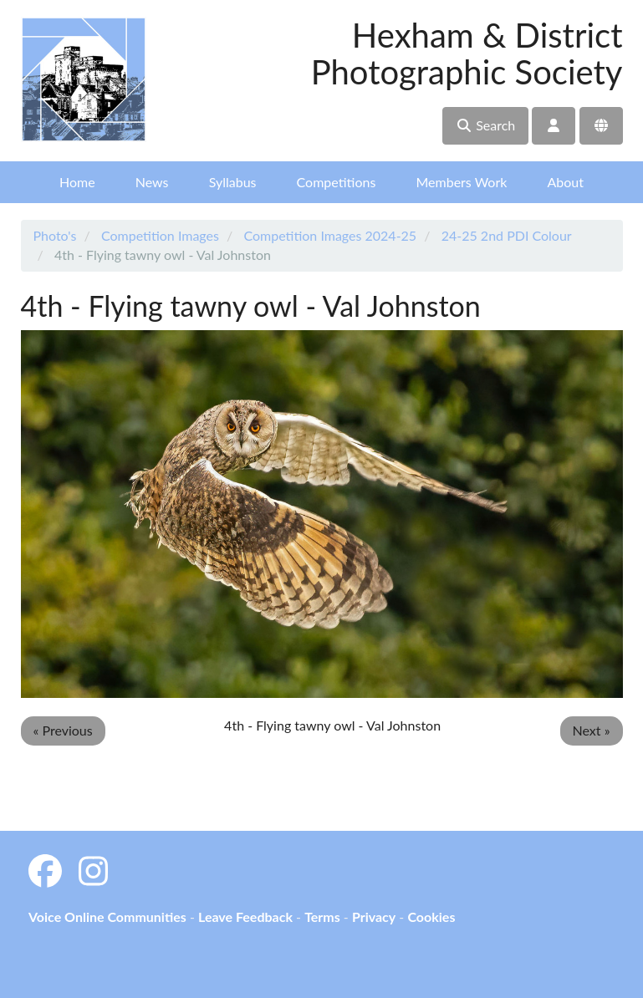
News (152, 182)
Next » (591, 730)
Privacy (373, 916)
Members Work (461, 182)
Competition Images (160, 235)
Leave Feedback (245, 916)
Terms (322, 916)
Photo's (55, 235)
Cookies (431, 916)
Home (77, 182)
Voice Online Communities (107, 916)
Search (485, 125)
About (565, 182)
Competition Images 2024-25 (329, 235)
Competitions (336, 182)
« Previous (63, 730)
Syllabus (233, 182)
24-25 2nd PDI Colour (506, 235)
